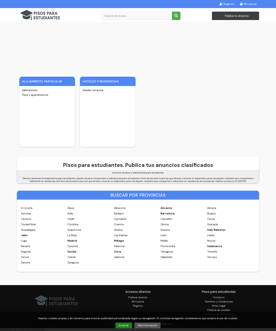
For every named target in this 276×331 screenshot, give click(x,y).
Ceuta (211, 219)
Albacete (120, 208)
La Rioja (72, 235)
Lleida (210, 235)
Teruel (25, 257)
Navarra (25, 246)
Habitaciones (29, 90)
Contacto (219, 297)
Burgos (211, 213)
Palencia (119, 246)
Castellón (166, 219)
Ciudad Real (28, 224)
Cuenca (119, 224)
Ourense (72, 246)
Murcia (211, 241)
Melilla (164, 241)
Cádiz (70, 219)
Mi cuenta (248, 4)
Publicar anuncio (138, 297)
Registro (226, 4)
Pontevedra (168, 246)
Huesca (165, 230)
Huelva (118, 230)
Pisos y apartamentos (35, 95)
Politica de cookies (219, 310)
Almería (211, 208)
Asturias (26, 213)
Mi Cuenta (138, 301)
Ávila (70, 213)
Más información (147, 325)
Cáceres (26, 219)
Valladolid (166, 257)
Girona (165, 224)
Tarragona (167, 251)
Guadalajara (28, 230)
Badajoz (119, 213)
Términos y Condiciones (219, 301)
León (164, 235)
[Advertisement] (138, 48)
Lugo (24, 241)
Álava (70, 208)
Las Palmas (121, 235)
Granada (212, 224)
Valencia (119, 257)
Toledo (71, 257)
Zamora (25, 262)
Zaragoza (73, 262)
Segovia (26, 251)
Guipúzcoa (74, 230)
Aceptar (124, 325)
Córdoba (72, 224)
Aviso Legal (218, 305)
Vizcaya (212, 257)
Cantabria (120, 219)
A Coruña (26, 208)
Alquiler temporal (93, 90)
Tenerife (212, 251)
